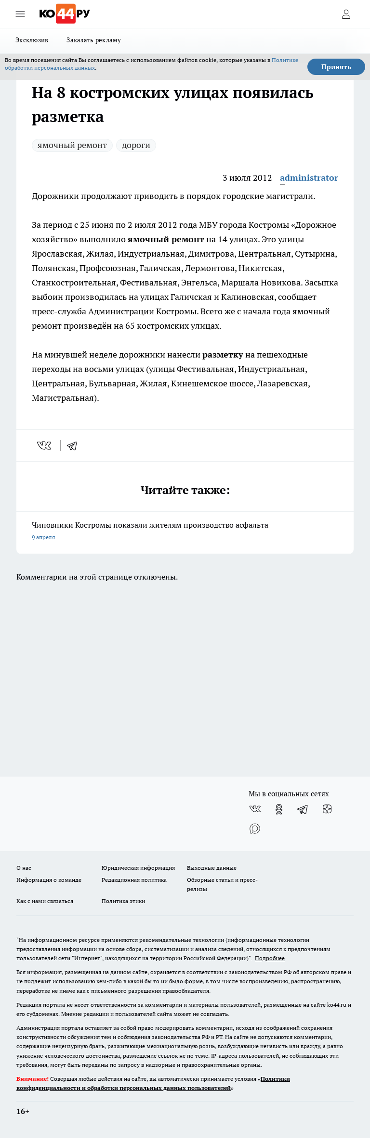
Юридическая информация (138, 867)
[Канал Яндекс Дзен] (327, 809)
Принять (336, 66)
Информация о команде (48, 879)
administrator (309, 177)
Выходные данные (212, 867)
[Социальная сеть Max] (255, 828)
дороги (136, 144)
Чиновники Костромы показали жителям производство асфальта (185, 532)
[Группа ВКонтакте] (255, 809)
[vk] (45, 445)
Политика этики (123, 900)
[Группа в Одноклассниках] (279, 809)
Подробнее (270, 958)
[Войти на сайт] (346, 14)
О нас (23, 867)
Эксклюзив (31, 40)
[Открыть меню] (20, 14)
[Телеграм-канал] (303, 809)
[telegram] (75, 445)
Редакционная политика (134, 879)
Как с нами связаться (44, 900)
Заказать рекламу (93, 40)
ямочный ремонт (72, 144)
